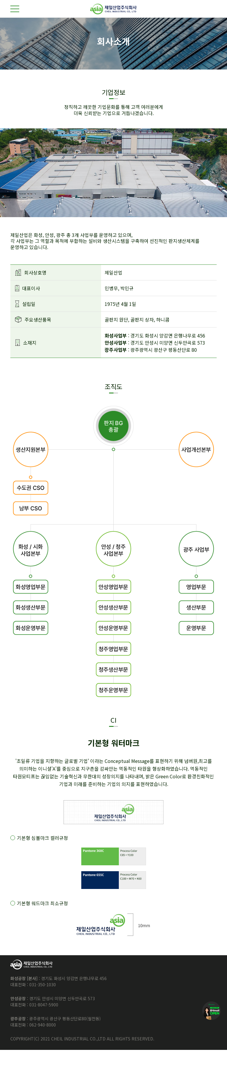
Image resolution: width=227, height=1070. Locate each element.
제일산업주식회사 (113, 9)
